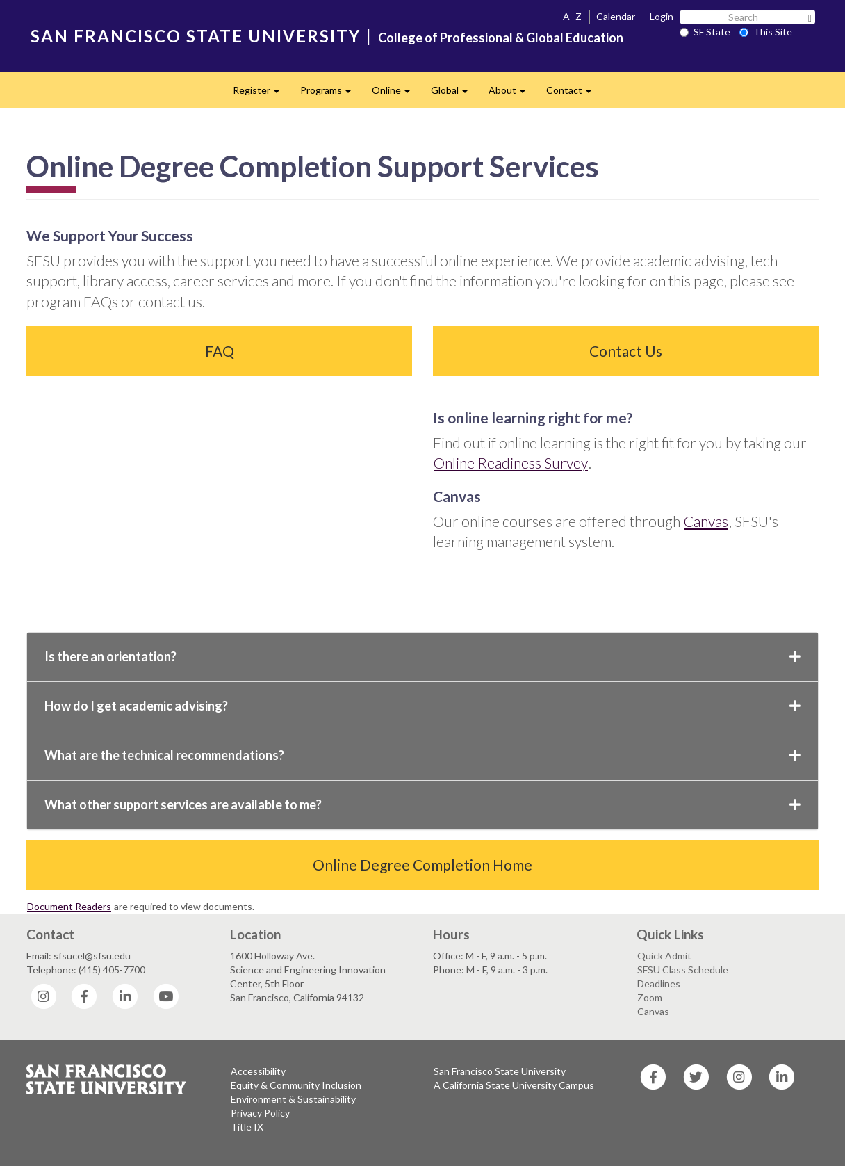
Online (396, 94)
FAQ (219, 350)
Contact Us (625, 350)
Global (454, 94)
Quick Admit (664, 956)
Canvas (706, 521)
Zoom (649, 997)
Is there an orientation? (422, 656)
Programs (330, 94)
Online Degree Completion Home (422, 864)
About (512, 94)
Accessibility (258, 1071)
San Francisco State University (500, 1071)
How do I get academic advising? (422, 705)
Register (261, 94)
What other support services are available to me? (422, 804)
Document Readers (69, 906)
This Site (765, 32)
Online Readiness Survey (511, 462)
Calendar (615, 16)
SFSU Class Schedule (682, 969)
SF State (705, 32)
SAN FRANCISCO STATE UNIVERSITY (196, 36)
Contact (574, 94)
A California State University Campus (514, 1085)
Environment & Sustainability (293, 1099)
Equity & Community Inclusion (296, 1085)
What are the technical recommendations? (422, 755)
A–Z (572, 16)
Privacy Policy (260, 1113)
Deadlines (658, 983)
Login (661, 16)
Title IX (247, 1127)
